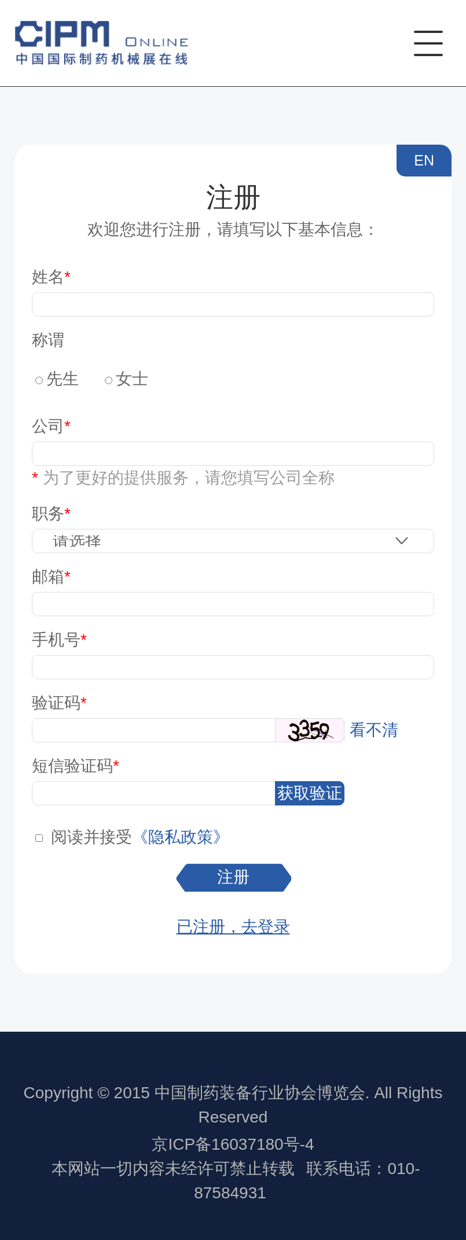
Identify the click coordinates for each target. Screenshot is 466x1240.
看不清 (374, 730)
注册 (233, 877)
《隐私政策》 (180, 837)
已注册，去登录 (233, 927)
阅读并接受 (91, 837)
